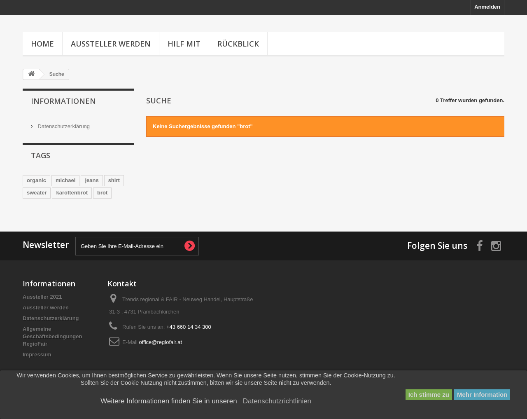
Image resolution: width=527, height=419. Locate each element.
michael (65, 179)
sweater (37, 191)
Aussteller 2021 (42, 309)
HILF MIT (184, 44)
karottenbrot (72, 191)
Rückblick (238, 44)
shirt (114, 179)
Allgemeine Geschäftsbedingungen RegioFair (52, 348)
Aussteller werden (111, 44)
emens (99, 204)
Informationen (63, 101)
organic (36, 179)
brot (102, 191)
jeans (91, 179)
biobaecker (67, 204)
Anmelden (487, 7)
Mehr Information (482, 394)
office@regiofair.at (160, 354)
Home (42, 44)
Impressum (37, 367)
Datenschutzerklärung (63, 123)
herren (35, 204)
